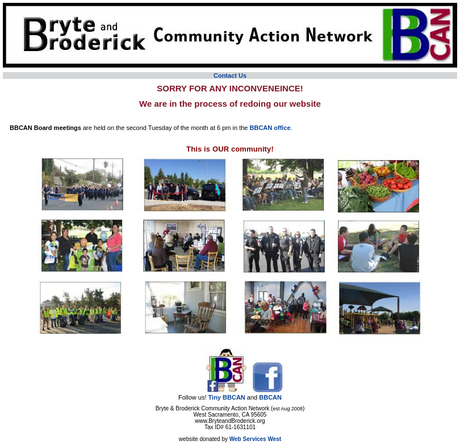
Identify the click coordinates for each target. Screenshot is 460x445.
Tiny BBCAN (226, 397)
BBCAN (270, 397)
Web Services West (255, 439)
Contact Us (230, 75)
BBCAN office (270, 127)
